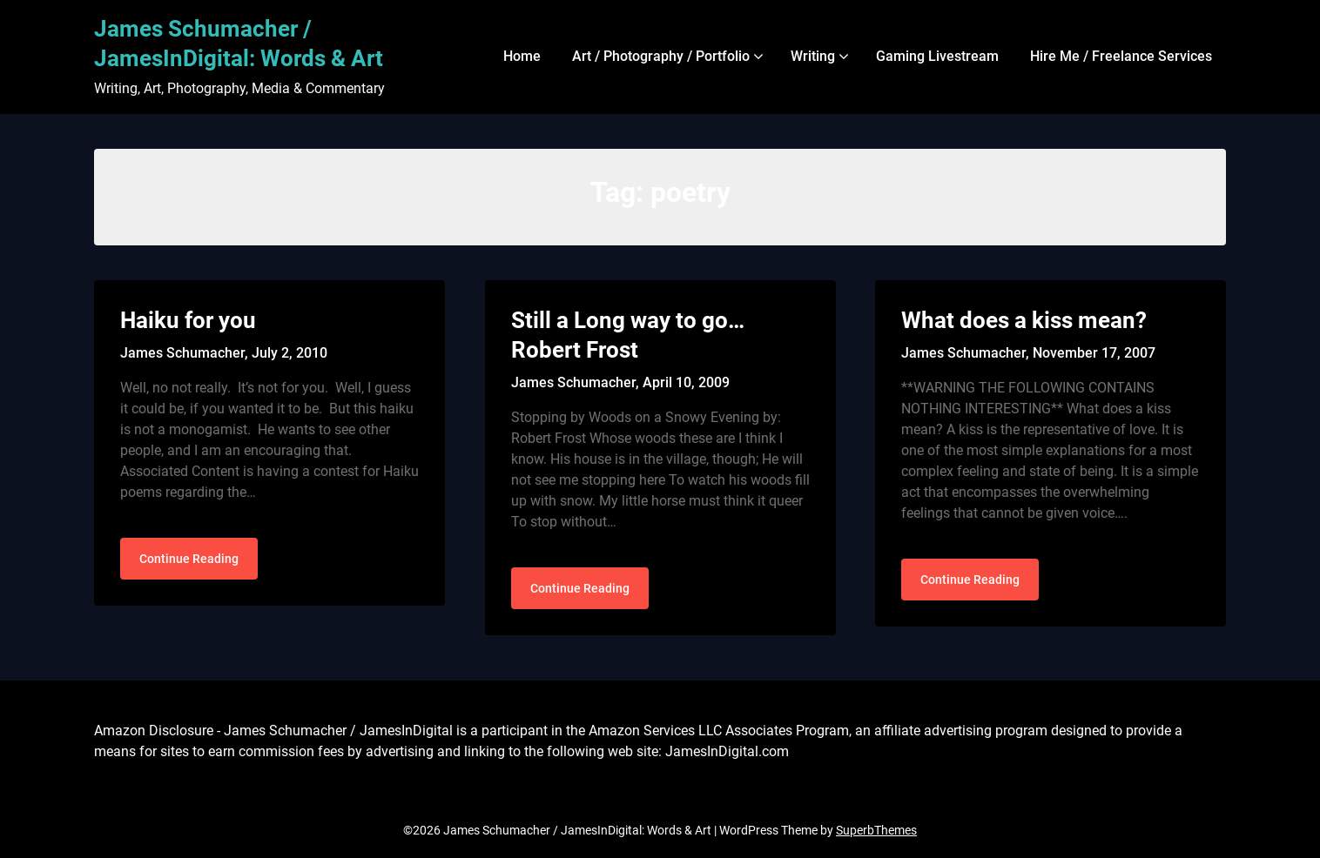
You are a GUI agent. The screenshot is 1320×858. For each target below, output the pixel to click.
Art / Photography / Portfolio (661, 56)
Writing (813, 56)
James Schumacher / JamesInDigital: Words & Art (238, 43)
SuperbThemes (876, 830)
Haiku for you (188, 320)
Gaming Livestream (937, 56)
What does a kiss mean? (1024, 320)
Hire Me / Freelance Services (1121, 56)
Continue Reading (189, 559)
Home (522, 56)
